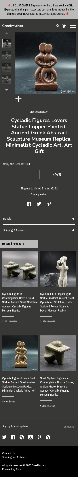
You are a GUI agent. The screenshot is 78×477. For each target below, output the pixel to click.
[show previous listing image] (6, 34)
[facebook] (13, 438)
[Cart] (64, 26)
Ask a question (39, 194)
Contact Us (8, 453)
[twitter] (4, 438)
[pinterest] (39, 438)
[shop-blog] (22, 438)
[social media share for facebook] (29, 204)
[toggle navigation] (73, 25)
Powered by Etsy (11, 469)
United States (41, 188)
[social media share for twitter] (39, 204)
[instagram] (30, 438)
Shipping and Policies (14, 457)
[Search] (57, 26)
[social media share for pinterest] (49, 204)
